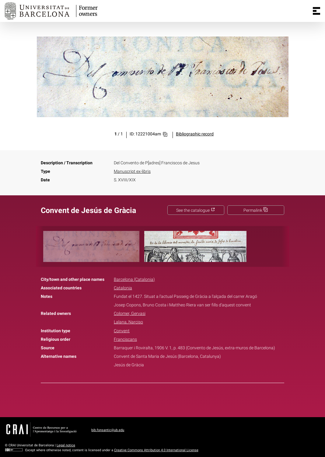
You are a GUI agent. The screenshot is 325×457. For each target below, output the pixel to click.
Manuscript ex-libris (132, 171)
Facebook (145, 399)
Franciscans (125, 339)
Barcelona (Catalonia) (134, 279)
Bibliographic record (195, 134)
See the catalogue (195, 210)
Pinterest (173, 399)
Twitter (159, 399)
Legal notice (66, 445)
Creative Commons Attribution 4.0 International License (156, 450)
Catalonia (123, 288)
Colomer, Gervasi (129, 313)
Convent (122, 330)
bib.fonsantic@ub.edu (107, 430)
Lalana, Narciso (128, 322)
